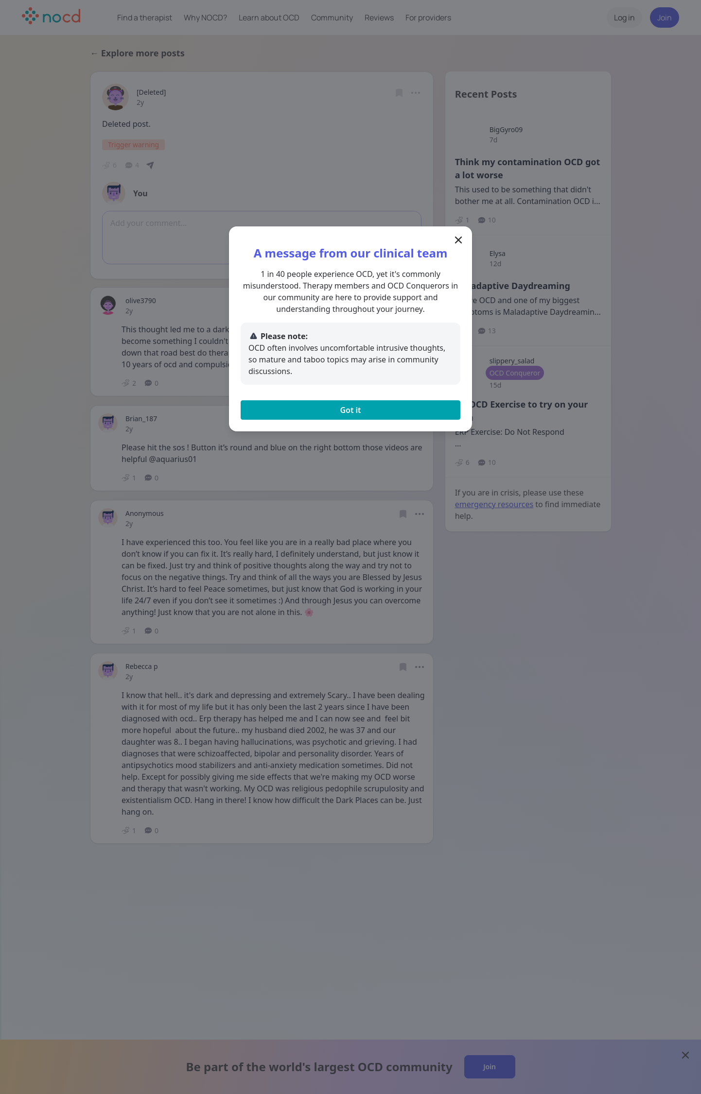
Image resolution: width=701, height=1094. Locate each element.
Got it (350, 410)
